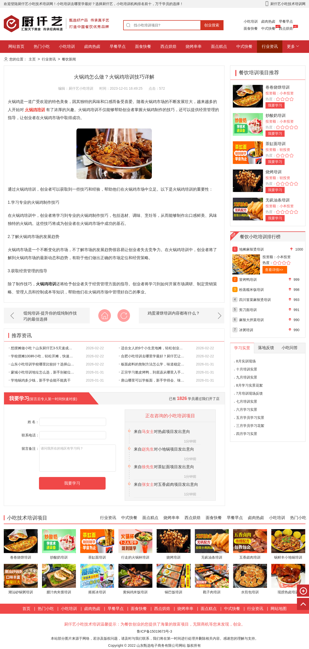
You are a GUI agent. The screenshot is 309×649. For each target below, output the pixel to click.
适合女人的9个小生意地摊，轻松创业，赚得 (154, 348)
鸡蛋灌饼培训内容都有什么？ (174, 313)
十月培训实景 (246, 369)
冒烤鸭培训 (248, 280)
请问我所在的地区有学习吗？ (77, 458)
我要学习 (275, 105)
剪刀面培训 (248, 310)
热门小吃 (42, 46)
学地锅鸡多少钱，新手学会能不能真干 (40, 380)
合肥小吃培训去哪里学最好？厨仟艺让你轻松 (154, 356)
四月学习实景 (246, 434)
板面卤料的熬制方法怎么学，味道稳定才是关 (154, 364)
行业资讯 (270, 46)
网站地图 (279, 608)
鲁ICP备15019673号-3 (154, 631)
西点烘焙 (286, 28)
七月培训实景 (246, 401)
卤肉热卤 (268, 21)
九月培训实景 (246, 377)
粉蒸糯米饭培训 (251, 290)
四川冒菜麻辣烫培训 (255, 300)
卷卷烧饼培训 (278, 87)
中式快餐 (268, 28)
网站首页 (16, 46)
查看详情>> (274, 270)
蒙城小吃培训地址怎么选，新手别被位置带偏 (44, 372)
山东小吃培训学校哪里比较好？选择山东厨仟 (44, 364)
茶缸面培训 (276, 144)
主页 (32, 59)
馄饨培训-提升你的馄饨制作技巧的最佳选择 (50, 316)
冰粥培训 (246, 330)
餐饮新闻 (69, 59)
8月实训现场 (246, 361)
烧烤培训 (274, 172)
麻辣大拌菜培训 (251, 320)
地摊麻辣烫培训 (251, 249)
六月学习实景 (246, 409)
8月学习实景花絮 (249, 385)
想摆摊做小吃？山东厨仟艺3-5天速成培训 (42, 348)
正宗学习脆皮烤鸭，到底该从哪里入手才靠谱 (154, 372)
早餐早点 (286, 21)
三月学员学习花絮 (250, 426)
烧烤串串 (194, 46)
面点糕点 (219, 46)
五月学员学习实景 (250, 418)
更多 (291, 46)
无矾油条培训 (278, 200)
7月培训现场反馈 (249, 393)
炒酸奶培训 (276, 115)
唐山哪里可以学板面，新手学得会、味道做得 (154, 380)
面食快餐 (251, 28)
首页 (26, 608)
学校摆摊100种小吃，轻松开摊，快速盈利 (43, 356)
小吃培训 (251, 21)
